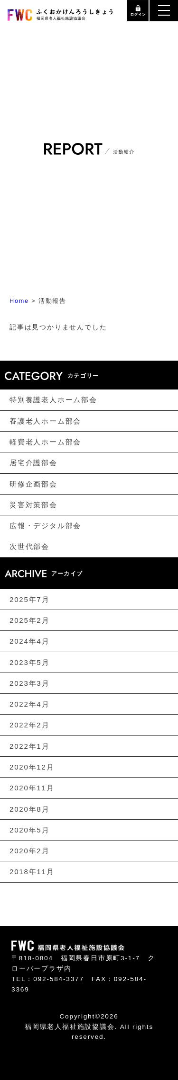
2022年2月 (29, 725)
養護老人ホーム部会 (45, 421)
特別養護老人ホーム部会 (53, 400)
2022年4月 (29, 704)
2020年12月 (31, 767)
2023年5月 (29, 662)
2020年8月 (29, 809)
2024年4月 (29, 641)
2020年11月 (31, 788)
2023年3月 (29, 683)
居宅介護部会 (33, 463)
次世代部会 (29, 546)
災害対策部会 (33, 505)
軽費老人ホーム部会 (45, 442)
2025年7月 (29, 599)
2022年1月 (29, 746)
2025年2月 (29, 620)
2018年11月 (31, 872)
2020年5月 (29, 830)
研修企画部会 (33, 483)
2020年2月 (29, 851)
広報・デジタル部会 (45, 526)
